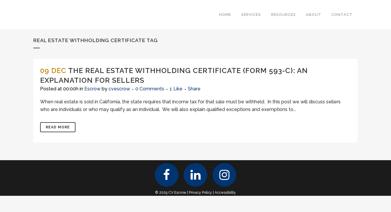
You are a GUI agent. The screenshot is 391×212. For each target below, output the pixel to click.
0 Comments (149, 89)
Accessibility (225, 193)
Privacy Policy (200, 193)
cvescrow (119, 89)
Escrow (92, 89)
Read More (58, 127)
